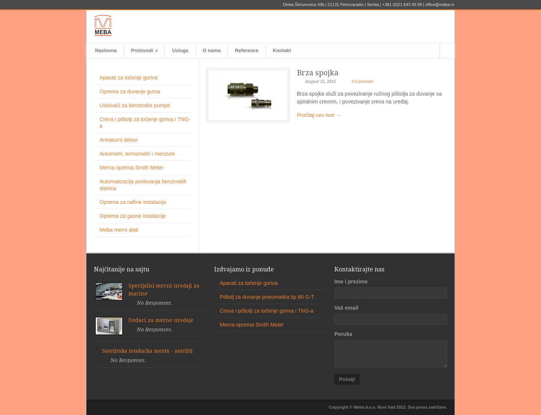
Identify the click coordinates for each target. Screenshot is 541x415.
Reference (246, 50)
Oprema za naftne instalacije (133, 202)
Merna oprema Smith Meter (131, 168)
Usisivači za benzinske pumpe (135, 105)
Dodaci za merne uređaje (160, 320)
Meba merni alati (119, 230)
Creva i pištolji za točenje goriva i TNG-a (267, 311)
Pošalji (347, 379)
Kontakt (282, 50)
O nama (212, 50)
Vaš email (346, 308)
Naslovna (106, 50)
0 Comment (362, 81)
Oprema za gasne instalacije (133, 216)
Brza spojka (318, 72)
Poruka (343, 334)
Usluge (180, 50)
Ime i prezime (351, 282)
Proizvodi (144, 50)
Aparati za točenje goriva (128, 78)
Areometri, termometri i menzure (137, 154)
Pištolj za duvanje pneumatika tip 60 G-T (267, 297)
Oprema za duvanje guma (130, 91)
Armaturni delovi (119, 140)
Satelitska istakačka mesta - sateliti (147, 351)
